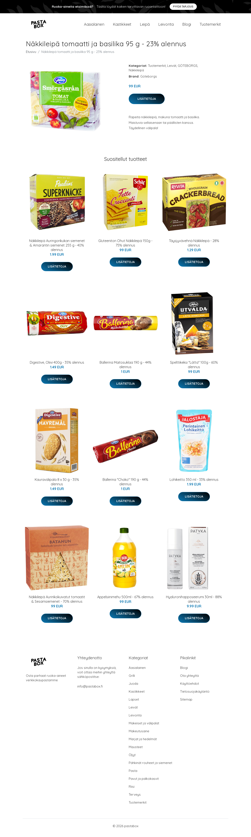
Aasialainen (94, 26)
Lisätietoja (146, 102)
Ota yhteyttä (189, 679)
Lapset (134, 703)
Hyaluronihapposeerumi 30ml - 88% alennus (194, 602)
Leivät (171, 69)
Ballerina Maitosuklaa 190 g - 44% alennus (125, 368)
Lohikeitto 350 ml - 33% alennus (194, 483)
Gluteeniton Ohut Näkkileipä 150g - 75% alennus (125, 246)
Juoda (133, 687)
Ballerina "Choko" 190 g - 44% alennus (125, 485)
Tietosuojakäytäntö (194, 695)
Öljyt (132, 758)
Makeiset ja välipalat (144, 727)
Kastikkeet (122, 26)
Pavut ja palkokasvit (144, 782)
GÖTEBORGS (187, 69)
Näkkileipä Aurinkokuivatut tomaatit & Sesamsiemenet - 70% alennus (57, 602)
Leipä (145, 26)
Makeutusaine (139, 735)
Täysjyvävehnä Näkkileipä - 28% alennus (194, 246)
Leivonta (166, 26)
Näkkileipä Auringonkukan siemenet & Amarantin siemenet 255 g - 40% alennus (57, 249)
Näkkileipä (136, 74)
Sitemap (186, 703)
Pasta (133, 774)
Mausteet (136, 751)
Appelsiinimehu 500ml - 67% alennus (125, 600)
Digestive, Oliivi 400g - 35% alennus (57, 366)
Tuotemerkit (210, 26)
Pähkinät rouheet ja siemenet (150, 766)
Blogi (186, 26)
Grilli (132, 679)
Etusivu (31, 55)
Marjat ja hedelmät (143, 743)
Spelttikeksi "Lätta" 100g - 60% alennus (194, 368)
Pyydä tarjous (183, 6)
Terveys (135, 798)
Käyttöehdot (189, 687)
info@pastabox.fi (90, 690)
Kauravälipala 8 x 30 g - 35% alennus (57, 485)
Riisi (131, 790)
